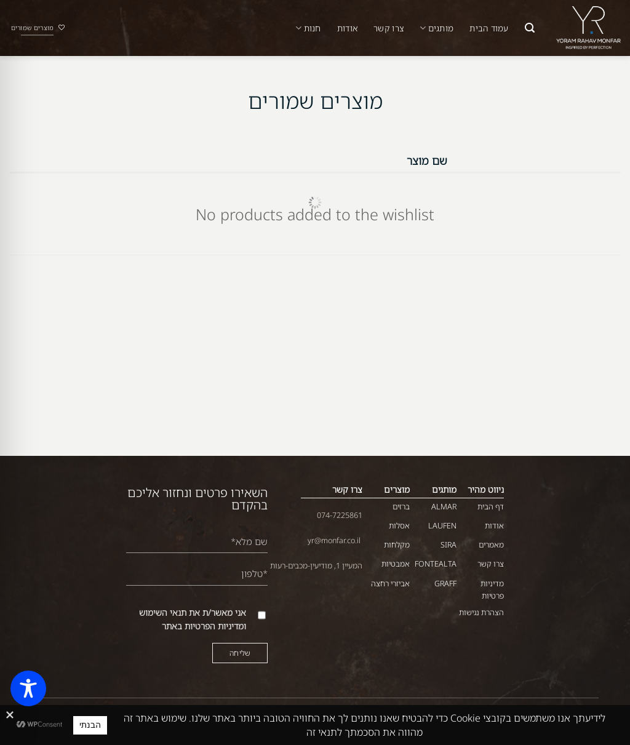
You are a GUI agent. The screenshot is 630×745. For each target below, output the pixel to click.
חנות (308, 28)
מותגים (436, 28)
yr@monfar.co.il (334, 540)
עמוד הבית (488, 28)
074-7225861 (339, 515)
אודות (347, 28)
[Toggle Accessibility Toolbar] (28, 688)
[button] (530, 28)
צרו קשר (388, 28)
